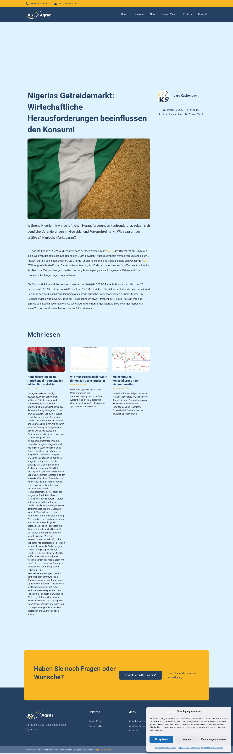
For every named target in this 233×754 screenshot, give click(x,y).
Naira (145, 261)
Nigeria (110, 251)
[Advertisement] (116, 55)
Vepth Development (103, 750)
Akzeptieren (161, 739)
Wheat (200, 114)
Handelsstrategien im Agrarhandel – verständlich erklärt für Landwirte (45, 381)
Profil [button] (188, 15)
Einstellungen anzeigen (213, 739)
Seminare (138, 15)
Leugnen (186, 739)
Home (124, 15)
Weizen (192, 114)
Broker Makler (170, 15)
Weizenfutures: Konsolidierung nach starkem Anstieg (125, 381)
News (153, 15)
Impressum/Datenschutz (165, 748)
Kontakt (202, 15)
